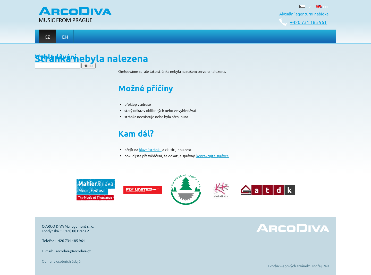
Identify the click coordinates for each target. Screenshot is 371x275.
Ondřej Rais (319, 265)
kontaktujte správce (212, 155)
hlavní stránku (150, 149)
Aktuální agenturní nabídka (303, 13)
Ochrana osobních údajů (61, 261)
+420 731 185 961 (308, 22)
